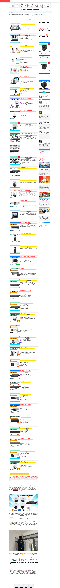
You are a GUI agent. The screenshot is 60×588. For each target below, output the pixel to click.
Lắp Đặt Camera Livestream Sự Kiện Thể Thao (46, 132)
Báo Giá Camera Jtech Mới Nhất (46, 112)
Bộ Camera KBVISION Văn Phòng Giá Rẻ (26, 156)
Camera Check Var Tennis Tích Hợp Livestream (46, 142)
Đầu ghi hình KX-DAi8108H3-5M (25, 370)
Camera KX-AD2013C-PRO (24, 336)
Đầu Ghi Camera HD (41, 160)
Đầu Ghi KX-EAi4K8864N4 (24, 167)
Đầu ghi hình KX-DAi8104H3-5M (25, 381)
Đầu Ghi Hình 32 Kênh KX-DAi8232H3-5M (26, 279)
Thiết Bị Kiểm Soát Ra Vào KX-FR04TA (26, 210)
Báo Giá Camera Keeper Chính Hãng (46, 123)
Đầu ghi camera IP (41, 161)
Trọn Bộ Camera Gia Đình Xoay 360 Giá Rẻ (27, 34)
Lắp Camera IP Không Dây (42, 156)
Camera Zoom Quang (42, 157)
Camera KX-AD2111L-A (24, 324)
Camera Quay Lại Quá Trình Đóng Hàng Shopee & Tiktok (44, 200)
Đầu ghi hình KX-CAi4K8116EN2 (25, 438)
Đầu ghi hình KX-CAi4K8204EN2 (25, 427)
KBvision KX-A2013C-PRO (24, 200)
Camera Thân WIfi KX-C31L (24, 76)
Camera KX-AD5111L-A (24, 347)
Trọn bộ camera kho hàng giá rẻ (19, 477)
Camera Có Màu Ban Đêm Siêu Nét (44, 28)
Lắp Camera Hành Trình (44, 169)
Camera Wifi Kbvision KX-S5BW (25, 66)
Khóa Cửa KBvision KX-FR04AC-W (25, 233)
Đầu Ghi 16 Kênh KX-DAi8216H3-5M (25, 290)
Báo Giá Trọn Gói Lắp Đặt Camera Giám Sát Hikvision (46, 103)
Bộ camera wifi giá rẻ (15, 476)
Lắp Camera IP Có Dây (42, 159)
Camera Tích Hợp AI (41, 158)
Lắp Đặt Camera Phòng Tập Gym (28, 477)
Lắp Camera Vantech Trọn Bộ (42, 40)
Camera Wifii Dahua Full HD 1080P (43, 34)
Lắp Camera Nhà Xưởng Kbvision (30, 9)
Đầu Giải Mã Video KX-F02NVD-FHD (25, 222)
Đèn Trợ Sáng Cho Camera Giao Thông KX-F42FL (28, 256)
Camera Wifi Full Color (46, 33)
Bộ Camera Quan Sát (42, 151)
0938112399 (55, 1)
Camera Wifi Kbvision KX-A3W (25, 45)
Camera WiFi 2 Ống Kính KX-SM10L (25, 98)
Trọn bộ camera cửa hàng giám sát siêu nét (24, 476)
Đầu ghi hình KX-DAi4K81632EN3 (25, 404)
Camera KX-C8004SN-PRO (24, 461)
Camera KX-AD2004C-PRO (24, 313)
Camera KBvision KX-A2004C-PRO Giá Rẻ (26, 190)
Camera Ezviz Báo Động (45, 35)
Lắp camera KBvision (42, 152)
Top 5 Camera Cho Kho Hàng (42, 29)
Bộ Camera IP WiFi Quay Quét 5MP (25, 144)
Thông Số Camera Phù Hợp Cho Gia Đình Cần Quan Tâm (21, 478)
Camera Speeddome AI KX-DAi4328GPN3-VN (27, 110)
